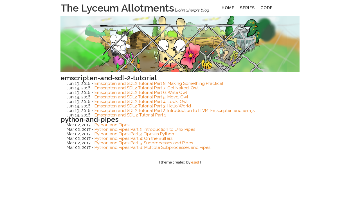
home (228, 8)
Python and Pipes (111, 124)
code (266, 8)
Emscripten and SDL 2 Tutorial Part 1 (130, 115)
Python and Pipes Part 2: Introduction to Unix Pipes (144, 129)
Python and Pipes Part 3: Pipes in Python (134, 133)
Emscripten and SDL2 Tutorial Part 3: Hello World (142, 106)
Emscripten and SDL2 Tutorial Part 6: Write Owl (140, 92)
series (247, 8)
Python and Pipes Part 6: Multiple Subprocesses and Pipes (152, 147)
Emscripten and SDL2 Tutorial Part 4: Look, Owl (141, 101)
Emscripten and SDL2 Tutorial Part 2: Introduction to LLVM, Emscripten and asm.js (174, 110)
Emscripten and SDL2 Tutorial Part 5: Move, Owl (141, 97)
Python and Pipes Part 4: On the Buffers (133, 138)
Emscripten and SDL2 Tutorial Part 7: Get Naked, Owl (146, 88)
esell (195, 162)
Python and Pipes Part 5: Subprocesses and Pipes (143, 142)
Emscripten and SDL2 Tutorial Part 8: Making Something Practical (158, 83)
